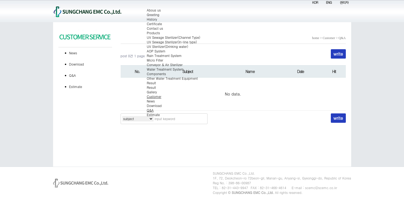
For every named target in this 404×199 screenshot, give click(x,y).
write (338, 118)
